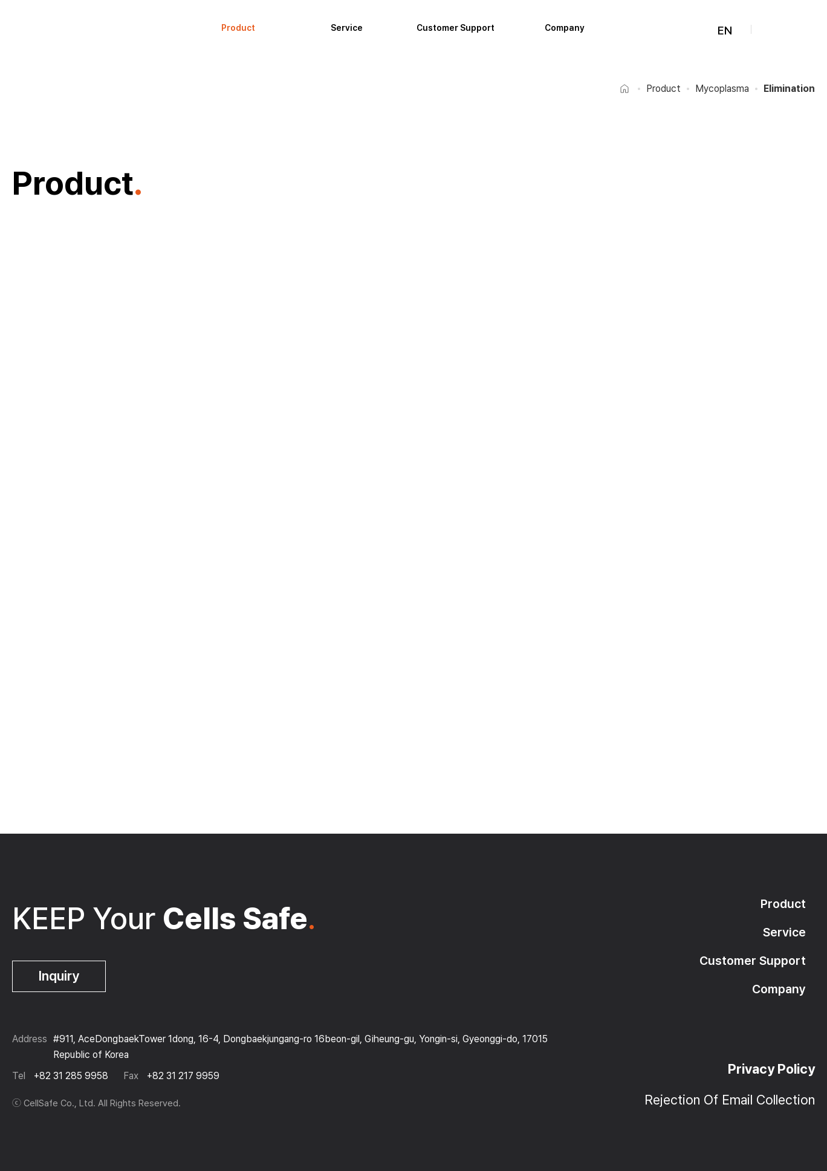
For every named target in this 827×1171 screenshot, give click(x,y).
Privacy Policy (771, 1069)
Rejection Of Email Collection (729, 1100)
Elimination (789, 88)
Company (565, 28)
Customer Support (456, 28)
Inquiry (59, 976)
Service (347, 28)
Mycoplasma (722, 88)
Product (238, 28)
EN (717, 30)
